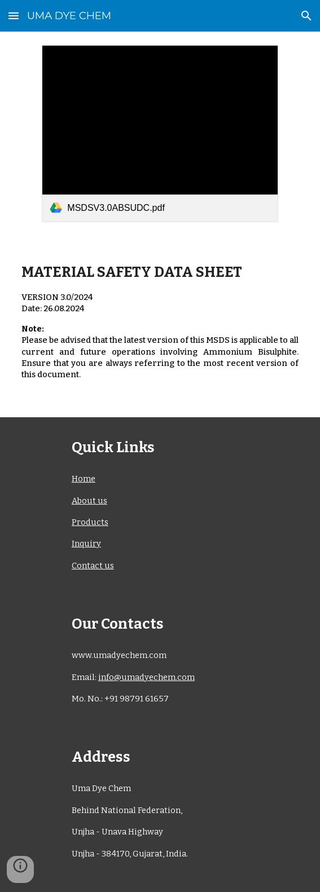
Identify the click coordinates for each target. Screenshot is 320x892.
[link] (160, 133)
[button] (13, 15)
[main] (160, 326)
